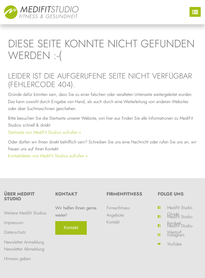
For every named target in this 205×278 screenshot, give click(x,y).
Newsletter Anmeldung (24, 242)
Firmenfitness (124, 194)
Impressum (13, 222)
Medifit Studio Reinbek (179, 216)
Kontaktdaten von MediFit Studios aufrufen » (48, 155)
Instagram (175, 235)
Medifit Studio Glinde (179, 207)
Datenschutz (15, 232)
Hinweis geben (17, 258)
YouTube (174, 244)
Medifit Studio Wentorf (179, 225)
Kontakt (71, 227)
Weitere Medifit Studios (25, 213)
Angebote (115, 215)
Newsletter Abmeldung (24, 249)
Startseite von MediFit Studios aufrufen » (44, 132)
